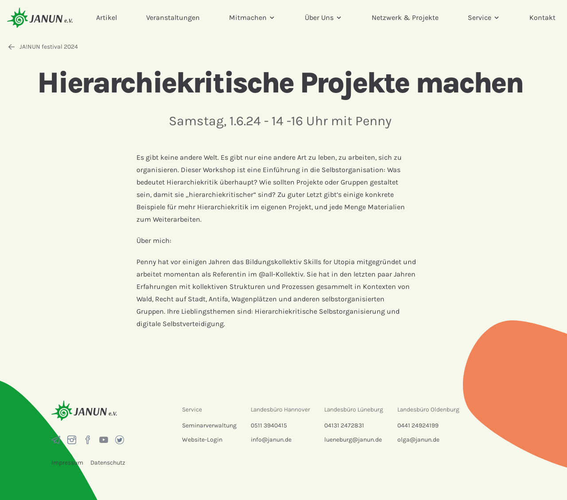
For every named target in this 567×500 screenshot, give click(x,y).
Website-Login (202, 439)
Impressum (67, 462)
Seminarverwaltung (209, 425)
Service (484, 17)
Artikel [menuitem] (106, 17)
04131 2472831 (344, 425)
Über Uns (323, 17)
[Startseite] (40, 17)
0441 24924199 (418, 425)
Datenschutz (107, 462)
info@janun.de (271, 439)
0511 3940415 (269, 425)
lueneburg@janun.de (353, 439)
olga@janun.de (418, 439)
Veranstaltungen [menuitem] (173, 17)
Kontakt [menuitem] (542, 17)
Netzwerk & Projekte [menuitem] (405, 17)
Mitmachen (252, 17)
